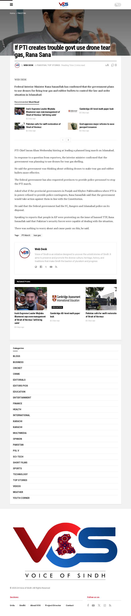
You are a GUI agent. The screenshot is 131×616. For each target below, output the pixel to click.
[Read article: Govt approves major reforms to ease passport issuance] (73, 126)
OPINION (17, 439)
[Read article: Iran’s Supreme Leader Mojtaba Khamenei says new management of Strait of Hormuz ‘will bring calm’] (20, 111)
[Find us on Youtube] (93, 605)
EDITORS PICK (23, 307)
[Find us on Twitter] (99, 605)
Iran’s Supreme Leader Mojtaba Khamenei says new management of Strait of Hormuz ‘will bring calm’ (43, 112)
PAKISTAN (21, 13)
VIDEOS (17, 486)
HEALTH (17, 409)
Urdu (12, 605)
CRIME (16, 374)
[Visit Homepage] (63, 5)
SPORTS (17, 468)
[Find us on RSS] (110, 605)
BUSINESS (18, 362)
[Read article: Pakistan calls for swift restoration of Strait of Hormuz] (20, 126)
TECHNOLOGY (20, 474)
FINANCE (17, 403)
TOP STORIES (53, 65)
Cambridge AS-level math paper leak (96, 109)
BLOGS (16, 356)
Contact (69, 605)
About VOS (35, 605)
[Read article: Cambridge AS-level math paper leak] (73, 111)
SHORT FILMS (20, 462)
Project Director (53, 605)
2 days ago (31, 119)
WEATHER (18, 492)
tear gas (37, 235)
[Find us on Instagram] (105, 605)
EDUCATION (57, 307)
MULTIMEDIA (19, 433)
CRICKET (17, 368)
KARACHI (17, 421)
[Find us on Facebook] (88, 605)
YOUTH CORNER (21, 498)
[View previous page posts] (62, 140)
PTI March (26, 235)
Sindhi (22, 605)
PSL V (16, 450)
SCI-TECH (18, 456)
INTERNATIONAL (21, 415)
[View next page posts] (68, 140)
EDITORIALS (19, 380)
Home (12, 13)
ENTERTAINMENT (22, 397)
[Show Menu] (11, 4)
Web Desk (28, 65)
